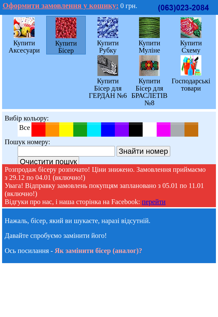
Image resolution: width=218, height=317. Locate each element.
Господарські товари (191, 84)
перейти (154, 202)
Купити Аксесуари (24, 46)
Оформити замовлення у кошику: (60, 5)
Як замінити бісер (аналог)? (98, 251)
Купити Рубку (108, 46)
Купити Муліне (149, 46)
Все (24, 127)
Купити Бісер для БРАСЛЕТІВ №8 (149, 91)
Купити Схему (191, 46)
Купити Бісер (66, 46)
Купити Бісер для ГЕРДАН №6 (108, 88)
